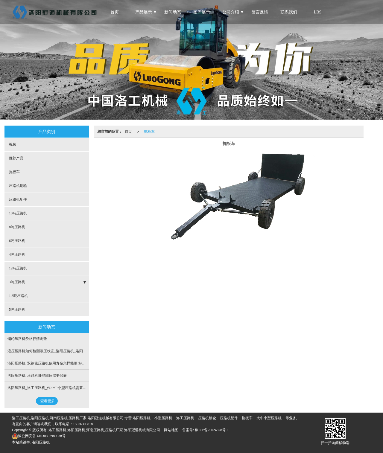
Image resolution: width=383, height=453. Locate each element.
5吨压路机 (17, 309)
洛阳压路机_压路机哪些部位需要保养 (37, 375)
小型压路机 (163, 418)
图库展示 (201, 12)
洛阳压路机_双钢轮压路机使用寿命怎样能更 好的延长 (50, 363)
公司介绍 (230, 12)
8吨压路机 (17, 227)
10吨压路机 (18, 213)
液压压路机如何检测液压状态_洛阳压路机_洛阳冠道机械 (52, 351)
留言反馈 (259, 12)
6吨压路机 (17, 241)
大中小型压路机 (269, 418)
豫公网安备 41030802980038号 (39, 436)
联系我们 (288, 12)
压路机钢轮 (18, 186)
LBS (318, 12)
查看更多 (47, 401)
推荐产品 (16, 158)
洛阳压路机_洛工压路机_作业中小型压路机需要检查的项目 (54, 388)
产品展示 (143, 12)
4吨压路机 (17, 254)
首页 (128, 131)
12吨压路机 (18, 268)
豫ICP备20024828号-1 (211, 430)
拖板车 (149, 131)
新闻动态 (172, 12)
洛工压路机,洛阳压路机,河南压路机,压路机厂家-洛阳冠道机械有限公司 (104, 430)
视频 (12, 144)
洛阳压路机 (142, 418)
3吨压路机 (17, 282)
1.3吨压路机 (18, 296)
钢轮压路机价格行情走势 (27, 339)
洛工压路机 (185, 418)
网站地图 (171, 430)
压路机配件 (18, 199)
